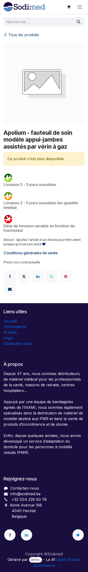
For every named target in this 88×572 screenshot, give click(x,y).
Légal (8, 338)
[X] (24, 276)
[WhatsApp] (51, 276)
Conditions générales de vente (31, 253)
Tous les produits (21, 34)
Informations (15, 326)
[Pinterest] (65, 276)
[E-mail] (9, 289)
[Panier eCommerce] (68, 7)
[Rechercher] (78, 21)
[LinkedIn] (37, 276)
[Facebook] (9, 276)
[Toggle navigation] (79, 7)
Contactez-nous (18, 343)
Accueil (10, 321)
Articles (10, 332)
